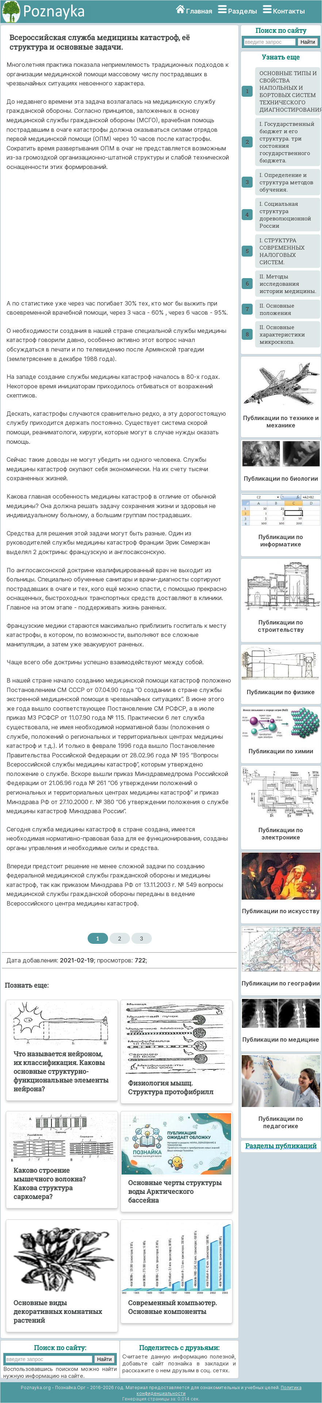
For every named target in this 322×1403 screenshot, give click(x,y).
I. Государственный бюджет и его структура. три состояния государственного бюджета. (287, 142)
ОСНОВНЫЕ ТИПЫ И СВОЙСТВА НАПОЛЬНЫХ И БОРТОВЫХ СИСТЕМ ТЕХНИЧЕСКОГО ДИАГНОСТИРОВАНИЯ (290, 91)
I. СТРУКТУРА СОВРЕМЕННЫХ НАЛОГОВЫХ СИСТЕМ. (282, 251)
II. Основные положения (277, 309)
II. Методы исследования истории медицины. (288, 284)
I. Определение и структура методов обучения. (286, 182)
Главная (199, 11)
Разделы (242, 11)
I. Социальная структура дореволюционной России (285, 214)
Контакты (289, 11)
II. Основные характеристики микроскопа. (282, 334)
